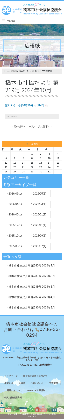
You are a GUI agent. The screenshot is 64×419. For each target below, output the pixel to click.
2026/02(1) (15, 214)
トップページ (11, 376)
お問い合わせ (37, 383)
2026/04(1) (15, 204)
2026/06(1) (15, 193)
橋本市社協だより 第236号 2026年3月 (32, 307)
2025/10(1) (15, 235)
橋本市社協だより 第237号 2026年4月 (32, 297)
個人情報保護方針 (13, 397)
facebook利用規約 (36, 390)
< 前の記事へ (19, 126)
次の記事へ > (45, 126)
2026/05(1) (39, 193)
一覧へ (32, 126)
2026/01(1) (39, 214)
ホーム (6, 71)
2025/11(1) (39, 225)
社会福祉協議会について (35, 376)
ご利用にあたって (13, 390)
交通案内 (53, 383)
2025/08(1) (15, 246)
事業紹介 (8, 383)
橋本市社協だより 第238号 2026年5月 (32, 286)
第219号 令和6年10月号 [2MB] (24, 105)
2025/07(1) (39, 246)
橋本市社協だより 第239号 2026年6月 (32, 276)
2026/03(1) (39, 204)
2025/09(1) (39, 235)
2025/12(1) (15, 225)
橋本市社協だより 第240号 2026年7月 (32, 265)
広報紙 (14, 71)
